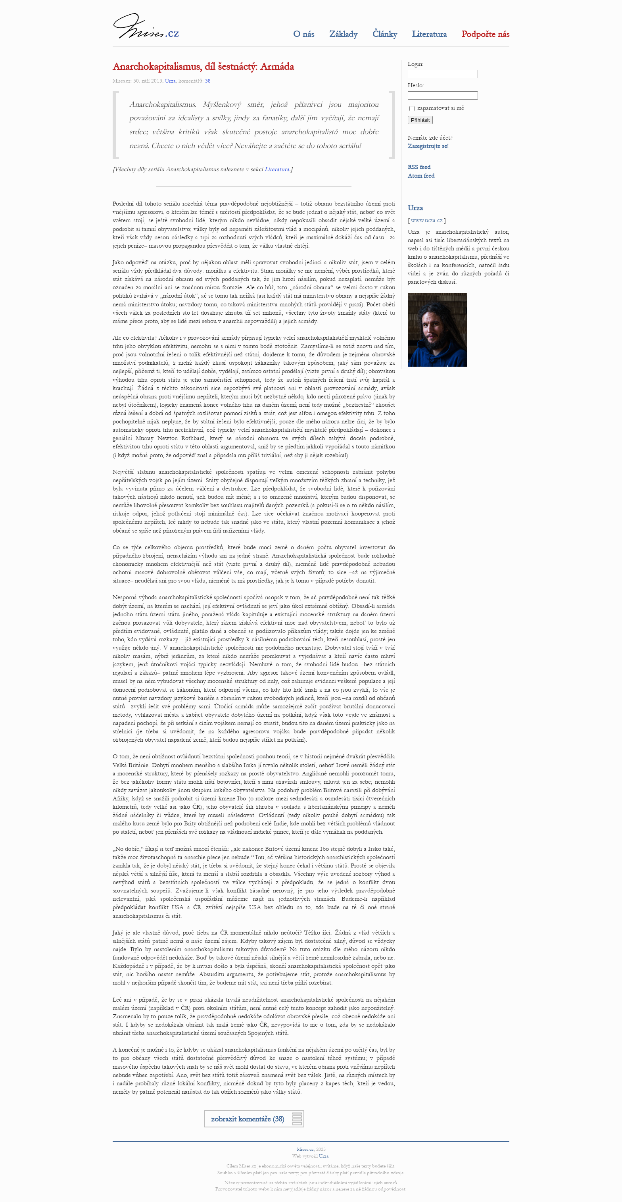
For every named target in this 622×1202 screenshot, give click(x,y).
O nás (303, 34)
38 (208, 81)
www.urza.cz (427, 220)
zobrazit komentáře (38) (247, 1118)
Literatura (429, 34)
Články (384, 34)
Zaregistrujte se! (428, 146)
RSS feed (419, 167)
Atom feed (421, 175)
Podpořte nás (485, 34)
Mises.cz (305, 1149)
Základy (343, 34)
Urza (170, 81)
